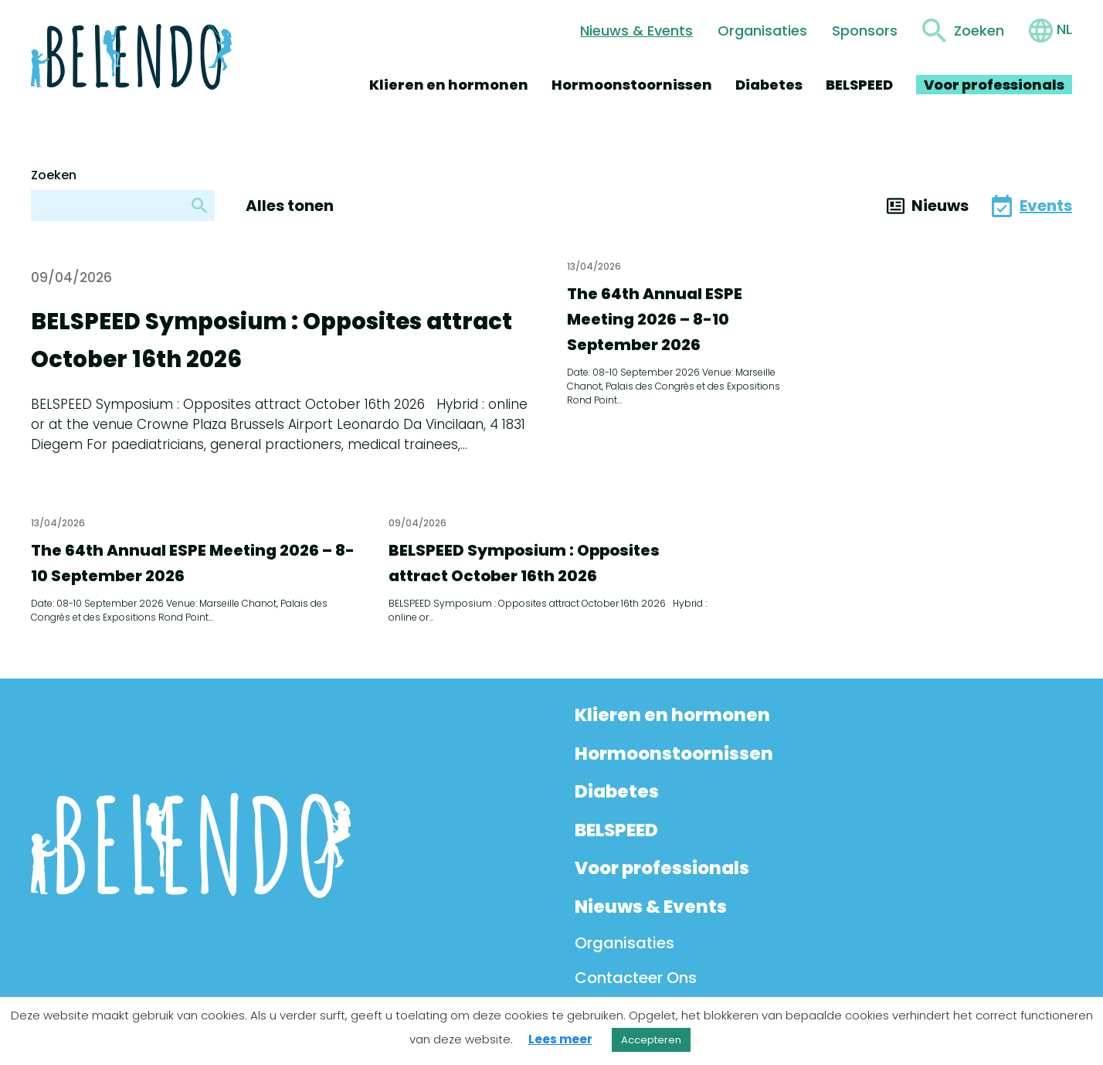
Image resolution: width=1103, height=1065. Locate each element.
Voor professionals (994, 84)
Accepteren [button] (651, 1040)
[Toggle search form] (963, 31)
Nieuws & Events (636, 30)
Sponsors (865, 30)
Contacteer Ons (636, 977)
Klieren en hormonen (448, 84)
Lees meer (560, 1039)
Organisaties (762, 30)
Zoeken (53, 175)
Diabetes (769, 84)
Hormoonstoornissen (632, 84)
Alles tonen (290, 205)
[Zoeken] (199, 205)
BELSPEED (859, 84)
